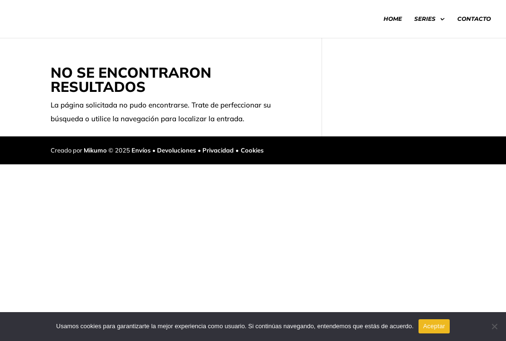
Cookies (252, 150)
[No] (494, 326)
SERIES (425, 19)
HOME (393, 19)
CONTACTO (474, 19)
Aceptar (434, 326)
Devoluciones (176, 150)
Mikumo (95, 150)
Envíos (141, 150)
